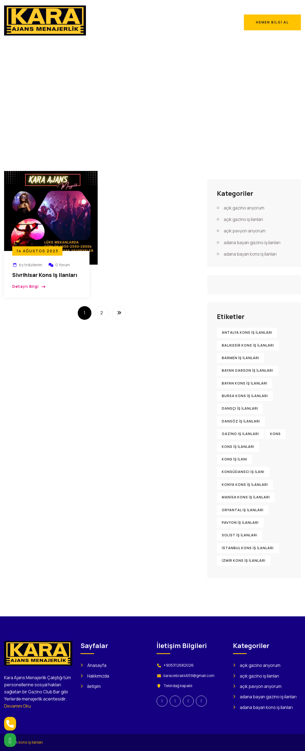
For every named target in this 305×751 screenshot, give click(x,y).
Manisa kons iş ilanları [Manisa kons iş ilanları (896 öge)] (246, 497)
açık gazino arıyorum (244, 208)
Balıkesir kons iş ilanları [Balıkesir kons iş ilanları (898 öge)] (248, 345)
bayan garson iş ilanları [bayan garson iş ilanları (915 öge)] (247, 370)
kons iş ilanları (31, 742)
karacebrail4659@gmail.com (188, 675)
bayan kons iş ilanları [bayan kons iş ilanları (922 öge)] (244, 383)
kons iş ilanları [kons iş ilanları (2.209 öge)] (238, 446)
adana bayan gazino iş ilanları (252, 243)
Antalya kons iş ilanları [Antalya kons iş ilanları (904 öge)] (247, 332)
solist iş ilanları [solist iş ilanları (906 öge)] (239, 535)
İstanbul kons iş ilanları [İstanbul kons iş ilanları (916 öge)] (248, 548)
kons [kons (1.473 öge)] (275, 433)
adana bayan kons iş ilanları (250, 254)
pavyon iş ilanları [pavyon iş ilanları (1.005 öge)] (240, 522)
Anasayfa (222, 95)
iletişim (94, 686)
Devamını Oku (17, 706)
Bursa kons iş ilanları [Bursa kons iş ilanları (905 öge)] (245, 396)
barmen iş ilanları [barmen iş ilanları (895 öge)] (240, 358)
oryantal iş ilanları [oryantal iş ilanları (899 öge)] (243, 510)
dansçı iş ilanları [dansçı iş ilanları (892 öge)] (240, 408)
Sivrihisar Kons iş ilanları (44, 275)
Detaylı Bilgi (25, 286)
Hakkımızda (98, 676)
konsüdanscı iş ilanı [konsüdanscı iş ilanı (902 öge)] (243, 471)
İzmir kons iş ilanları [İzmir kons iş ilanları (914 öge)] (243, 560)
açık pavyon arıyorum (244, 231)
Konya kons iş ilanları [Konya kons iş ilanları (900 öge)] (245, 484)
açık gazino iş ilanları (243, 219)
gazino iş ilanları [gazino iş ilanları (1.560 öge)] (240, 433)
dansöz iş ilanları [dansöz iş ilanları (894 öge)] (241, 421)
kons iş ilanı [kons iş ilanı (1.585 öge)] (234, 459)
